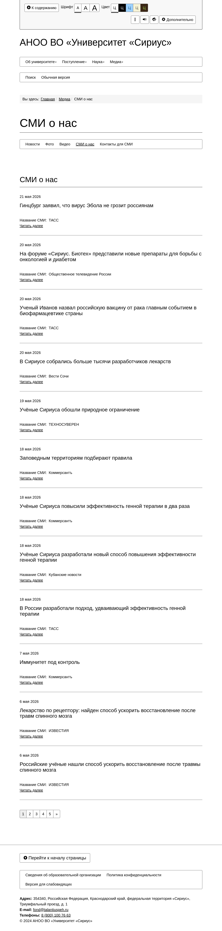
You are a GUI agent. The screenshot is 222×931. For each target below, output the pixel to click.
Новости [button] (32, 144)
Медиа (64, 99)
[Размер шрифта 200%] (94, 8)
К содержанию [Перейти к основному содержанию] (41, 8)
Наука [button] (98, 62)
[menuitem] (41, 61)
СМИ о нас (83, 99)
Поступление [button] (74, 62)
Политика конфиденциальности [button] (134, 875)
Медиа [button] (116, 62)
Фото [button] (49, 144)
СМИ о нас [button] (85, 144)
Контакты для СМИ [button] (116, 144)
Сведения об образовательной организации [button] (63, 875)
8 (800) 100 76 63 (56, 915)
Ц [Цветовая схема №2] (122, 8)
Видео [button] (64, 144)
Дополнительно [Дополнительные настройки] (177, 19)
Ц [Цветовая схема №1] (114, 9)
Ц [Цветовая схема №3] (129, 8)
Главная (48, 99)
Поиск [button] (30, 77)
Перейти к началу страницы (55, 857)
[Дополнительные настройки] (154, 20)
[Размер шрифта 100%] (77, 8)
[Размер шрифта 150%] (85, 8)
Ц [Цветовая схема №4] (136, 8)
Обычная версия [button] (55, 77)
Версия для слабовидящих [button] (48, 884)
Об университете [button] (41, 62)
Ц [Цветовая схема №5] (144, 8)
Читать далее (31, 226)
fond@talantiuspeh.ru (50, 910)
